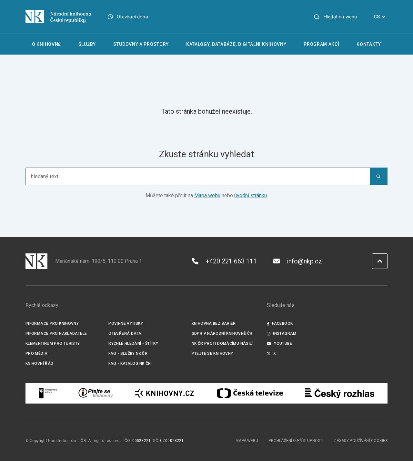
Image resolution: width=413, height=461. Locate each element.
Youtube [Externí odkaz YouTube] (279, 343)
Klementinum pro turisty (52, 343)
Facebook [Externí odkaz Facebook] (280, 323)
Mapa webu (207, 195)
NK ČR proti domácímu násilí (222, 343)
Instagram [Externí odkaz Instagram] (282, 333)
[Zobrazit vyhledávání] (335, 17)
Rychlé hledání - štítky (133, 343)
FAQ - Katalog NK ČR (129, 363)
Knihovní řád (39, 363)
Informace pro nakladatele (56, 333)
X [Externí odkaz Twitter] (271, 353)
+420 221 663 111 (224, 261)
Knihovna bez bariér (214, 323)
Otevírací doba (132, 17)
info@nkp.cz (297, 261)
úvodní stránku (250, 195)
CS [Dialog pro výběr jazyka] (381, 17)
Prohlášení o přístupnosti (296, 440)
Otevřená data (124, 333)
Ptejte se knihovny (212, 353)
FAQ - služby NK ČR (127, 353)
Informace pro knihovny (52, 323)
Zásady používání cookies (361, 440)
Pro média (36, 353)
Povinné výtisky (125, 323)
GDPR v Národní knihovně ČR (222, 333)
